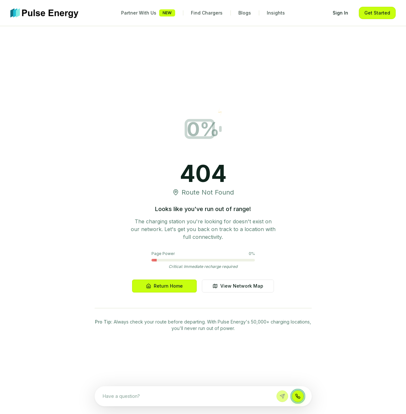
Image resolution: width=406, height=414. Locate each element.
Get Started (377, 13)
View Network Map (238, 286)
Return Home (164, 286)
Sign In (340, 13)
